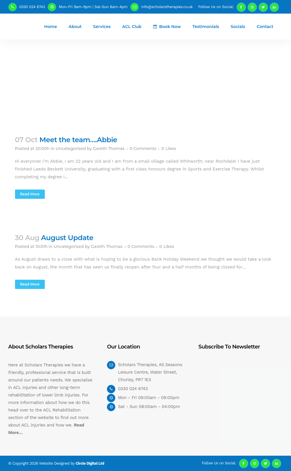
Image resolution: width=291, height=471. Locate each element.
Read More (30, 194)
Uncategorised (70, 148)
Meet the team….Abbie (78, 140)
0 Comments (143, 148)
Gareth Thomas (108, 148)
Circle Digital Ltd (90, 463)
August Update (67, 237)
